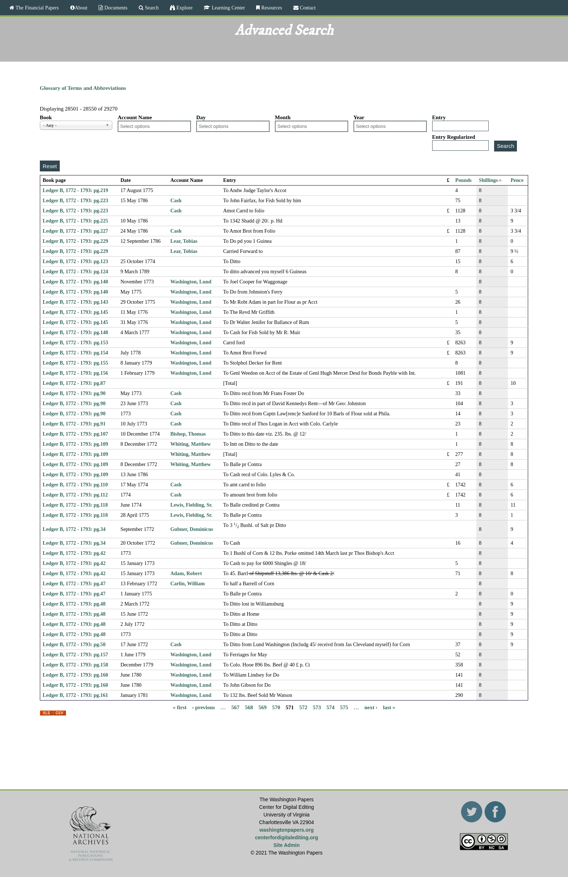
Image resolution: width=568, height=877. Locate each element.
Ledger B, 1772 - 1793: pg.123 (75, 261)
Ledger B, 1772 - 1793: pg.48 (74, 604)
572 (303, 707)
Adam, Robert (186, 573)
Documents (115, 7)
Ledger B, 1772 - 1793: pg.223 (75, 200)
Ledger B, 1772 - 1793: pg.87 (74, 383)
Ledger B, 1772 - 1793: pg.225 (75, 221)
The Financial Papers (36, 7)
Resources (271, 7)
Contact (307, 7)
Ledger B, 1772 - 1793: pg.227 (75, 231)
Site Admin (286, 845)
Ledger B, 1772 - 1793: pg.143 (75, 302)
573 (317, 707)
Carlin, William (187, 583)
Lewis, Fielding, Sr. (191, 505)
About (81, 7)
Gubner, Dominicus (191, 529)
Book (46, 117)
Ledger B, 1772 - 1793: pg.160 (75, 675)
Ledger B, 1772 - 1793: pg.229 (75, 241)
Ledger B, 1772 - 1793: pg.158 (75, 665)
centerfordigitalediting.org (286, 837)
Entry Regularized (453, 137)
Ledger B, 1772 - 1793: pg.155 (75, 363)
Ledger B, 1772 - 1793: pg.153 (75, 342)
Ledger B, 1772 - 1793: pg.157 (75, 654)
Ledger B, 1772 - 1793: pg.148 (75, 332)
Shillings (490, 180)
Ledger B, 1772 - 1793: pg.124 (75, 271)
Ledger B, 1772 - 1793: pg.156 (75, 373)
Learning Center (227, 7)
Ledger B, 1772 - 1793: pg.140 (75, 281)
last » (389, 707)
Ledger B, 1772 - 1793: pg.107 (75, 434)
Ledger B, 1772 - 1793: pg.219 (75, 190)
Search (151, 7)
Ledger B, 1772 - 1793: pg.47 (74, 583)
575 (344, 707)
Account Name (135, 117)
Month (283, 117)
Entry (439, 117)
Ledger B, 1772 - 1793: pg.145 (75, 312)
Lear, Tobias (183, 241)
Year (359, 117)
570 (276, 707)
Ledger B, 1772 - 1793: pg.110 (75, 484)
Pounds (463, 180)
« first (180, 707)
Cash (175, 200)
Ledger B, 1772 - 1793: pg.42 (74, 553)
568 (249, 707)
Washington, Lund (190, 281)
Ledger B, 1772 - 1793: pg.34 (74, 529)
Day (201, 117)
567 (235, 707)
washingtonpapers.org (286, 830)
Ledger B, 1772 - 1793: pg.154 (75, 353)
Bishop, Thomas (188, 434)
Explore (183, 7)
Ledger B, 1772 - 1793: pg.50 (74, 644)
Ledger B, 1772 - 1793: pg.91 (74, 424)
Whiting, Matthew (190, 444)
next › (370, 707)
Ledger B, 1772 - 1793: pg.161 (75, 695)
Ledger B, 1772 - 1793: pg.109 (75, 444)
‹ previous (203, 707)
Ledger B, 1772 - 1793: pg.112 (75, 495)
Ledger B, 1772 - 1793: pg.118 (75, 505)
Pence (516, 180)
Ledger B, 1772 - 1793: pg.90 (74, 393)
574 (330, 707)
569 (262, 707)
